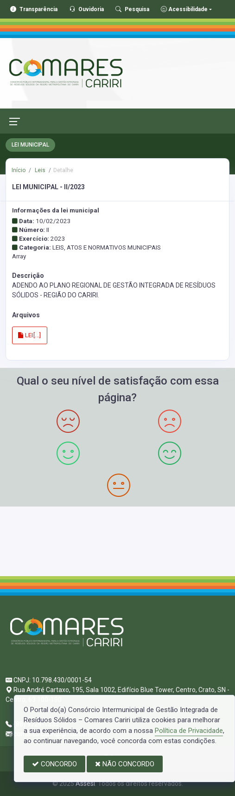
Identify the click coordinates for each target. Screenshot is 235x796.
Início (18, 170)
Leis (39, 170)
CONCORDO (54, 764)
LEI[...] (29, 335)
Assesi (85, 783)
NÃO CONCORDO (124, 764)
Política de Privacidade (189, 730)
